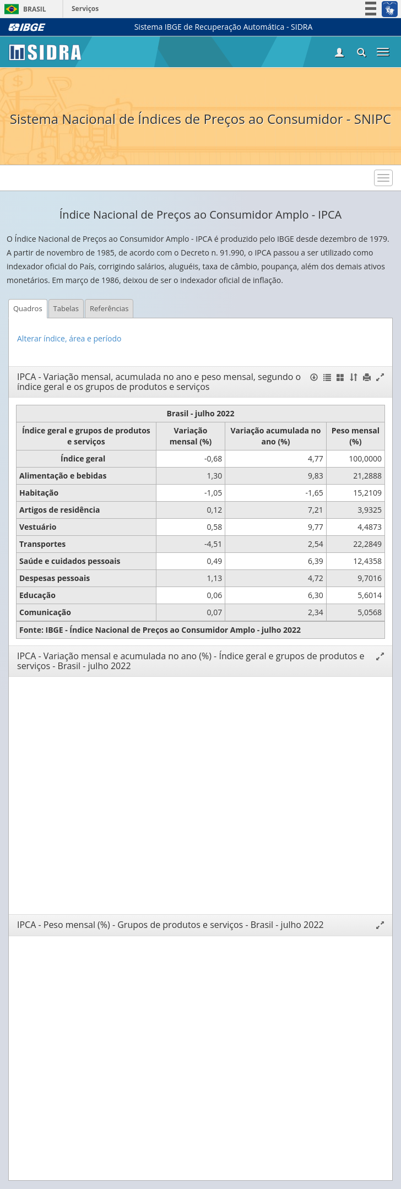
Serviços (85, 8)
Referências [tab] (109, 308)
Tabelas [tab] (66, 308)
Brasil (23, 9)
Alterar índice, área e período (69, 338)
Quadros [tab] (27, 308)
